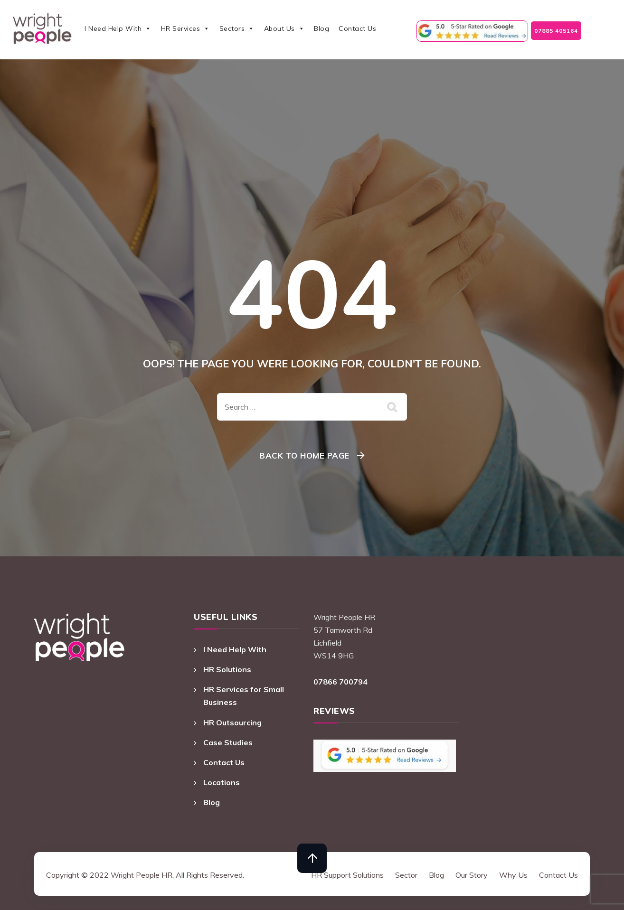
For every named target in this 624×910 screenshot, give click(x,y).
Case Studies (228, 742)
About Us (284, 28)
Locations (221, 782)
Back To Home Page (304, 455)
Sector (406, 875)
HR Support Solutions (347, 875)
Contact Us (357, 28)
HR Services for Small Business (243, 696)
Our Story (471, 875)
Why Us (513, 875)
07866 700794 (340, 681)
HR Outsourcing (232, 722)
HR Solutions (227, 669)
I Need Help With (118, 28)
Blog (321, 28)
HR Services (185, 28)
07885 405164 (556, 30)
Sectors (237, 28)
